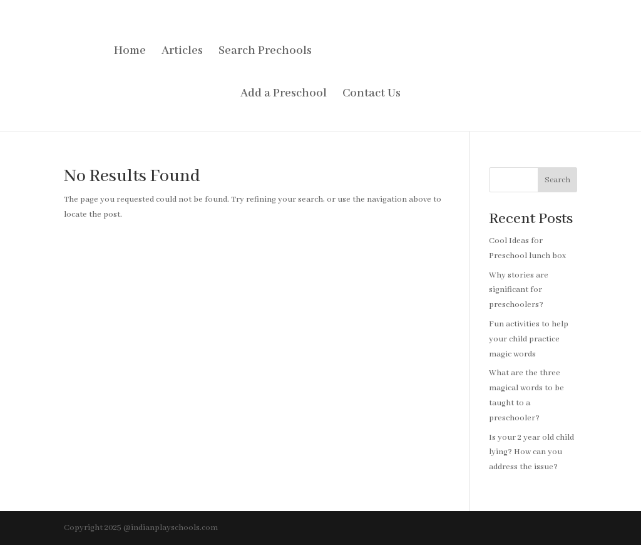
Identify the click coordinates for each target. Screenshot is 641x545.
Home (130, 52)
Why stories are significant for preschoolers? (518, 290)
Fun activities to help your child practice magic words (528, 339)
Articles (182, 52)
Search (557, 180)
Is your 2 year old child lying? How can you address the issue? (531, 452)
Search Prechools (265, 52)
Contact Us (371, 95)
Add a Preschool (283, 95)
